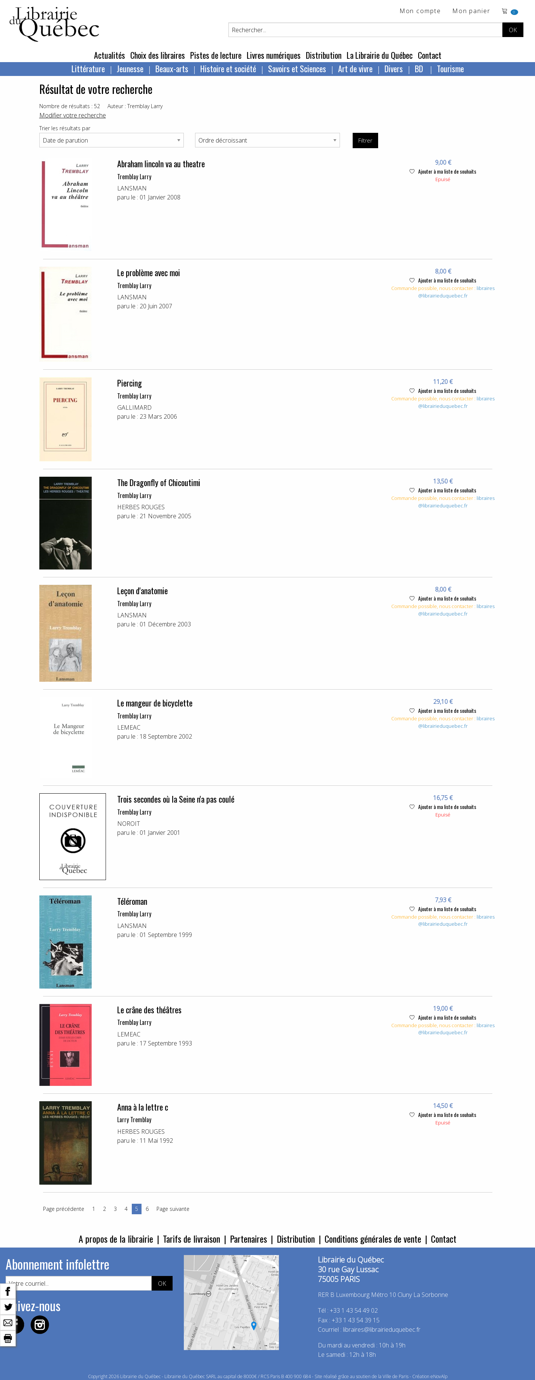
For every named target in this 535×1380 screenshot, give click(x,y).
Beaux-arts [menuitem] (171, 68)
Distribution (323, 55)
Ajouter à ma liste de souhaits (443, 171)
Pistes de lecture (215, 55)
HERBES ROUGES (141, 507)
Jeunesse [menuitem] (130, 68)
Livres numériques (274, 55)
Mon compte (420, 11)
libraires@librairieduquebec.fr (456, 292)
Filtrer (365, 140)
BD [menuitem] (420, 68)
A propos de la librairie (116, 1238)
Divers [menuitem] (393, 68)
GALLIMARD (134, 407)
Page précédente (63, 1208)
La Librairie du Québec (380, 55)
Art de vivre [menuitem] (355, 68)
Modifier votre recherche (72, 115)
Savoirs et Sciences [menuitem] (297, 68)
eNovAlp (439, 1376)
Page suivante (172, 1208)
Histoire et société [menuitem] (228, 68)
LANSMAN (132, 188)
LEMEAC (128, 727)
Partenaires (248, 1238)
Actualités (109, 55)
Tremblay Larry (134, 176)
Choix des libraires (157, 55)
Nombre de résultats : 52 (69, 106)
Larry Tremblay (134, 1119)
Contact (429, 55)
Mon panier (471, 11)
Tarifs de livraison (191, 1238)
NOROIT (128, 823)
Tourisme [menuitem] (450, 68)
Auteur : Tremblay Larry (134, 106)
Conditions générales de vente (373, 1238)
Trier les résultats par (64, 128)
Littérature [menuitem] (88, 68)
